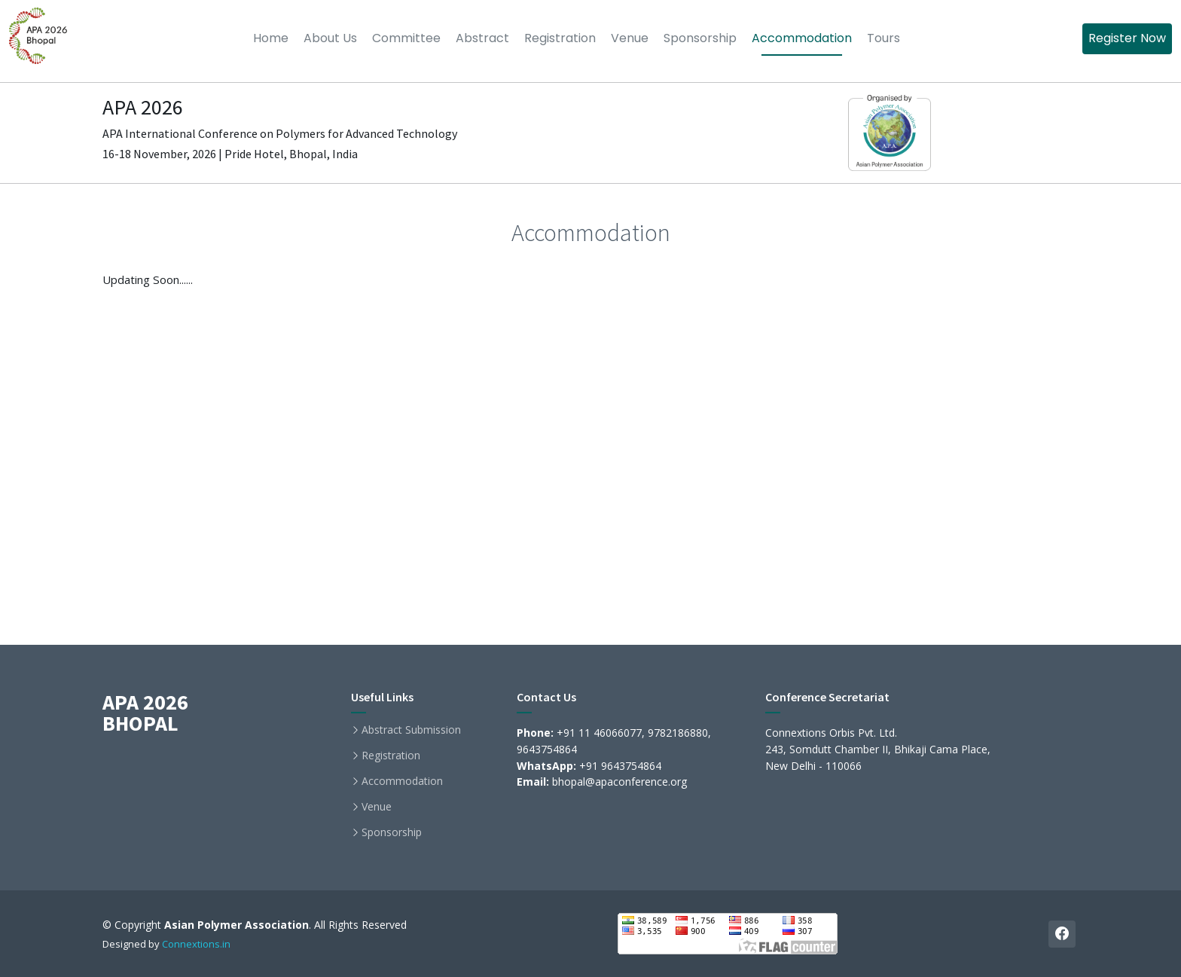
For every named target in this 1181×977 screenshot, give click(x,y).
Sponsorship (700, 38)
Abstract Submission (411, 730)
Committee (406, 38)
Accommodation (802, 38)
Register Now (1127, 38)
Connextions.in (196, 944)
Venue (629, 38)
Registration (560, 38)
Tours (883, 38)
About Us (330, 38)
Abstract (482, 38)
